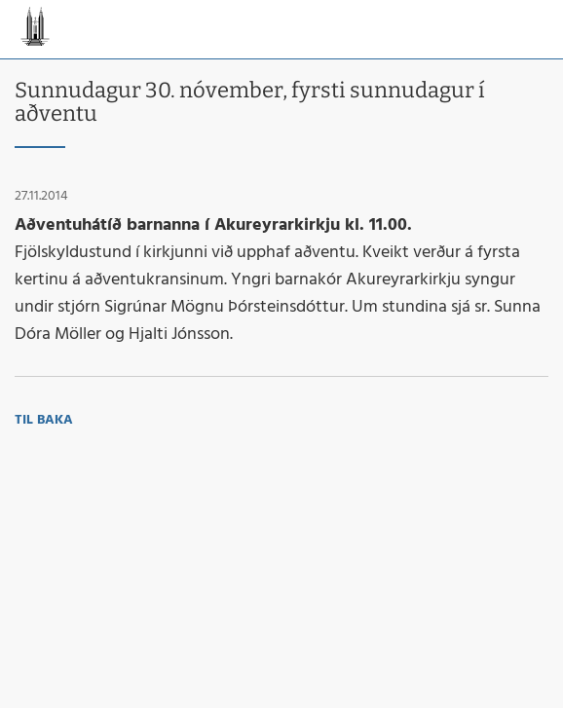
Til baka (44, 420)
